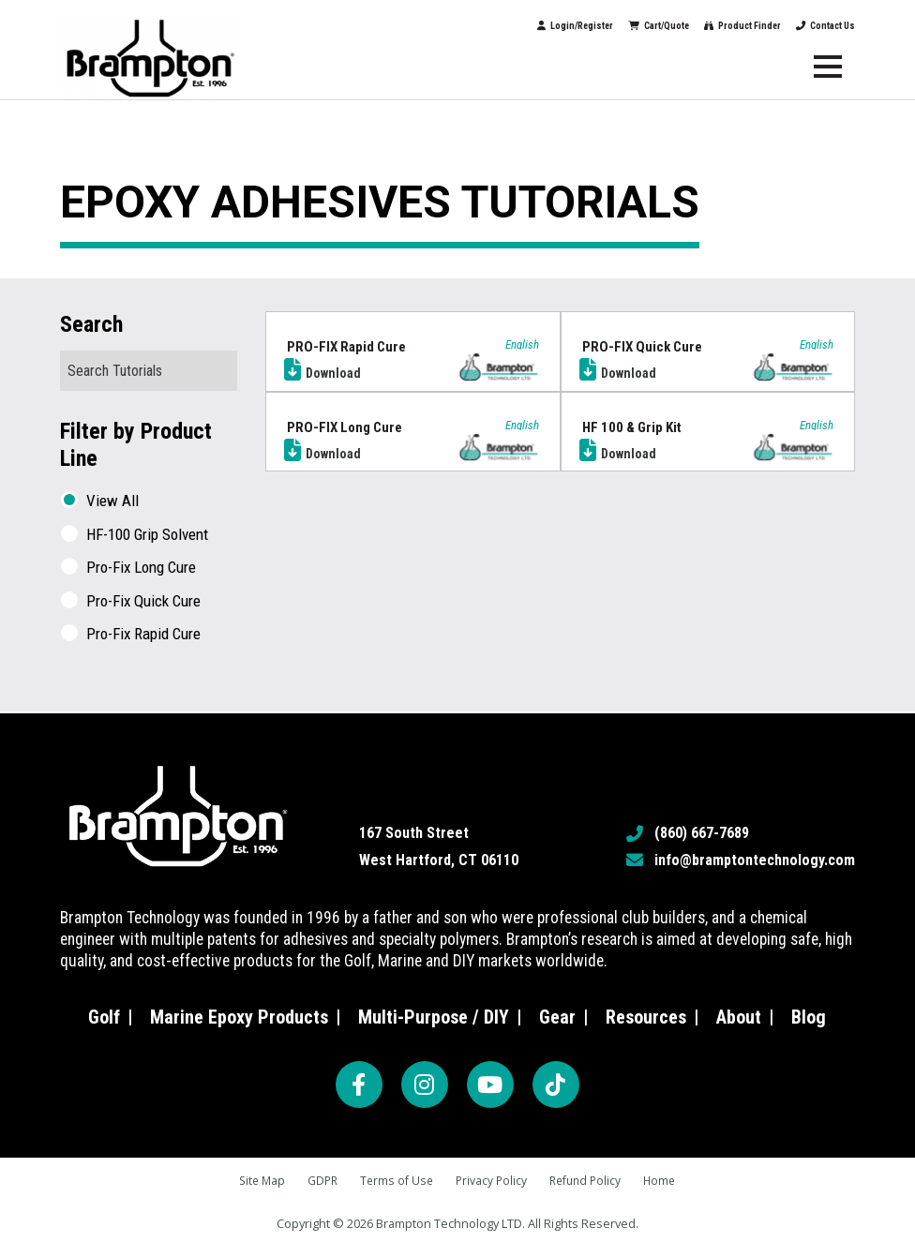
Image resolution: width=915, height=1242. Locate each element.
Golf (104, 1016)
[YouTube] (490, 1083)
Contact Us (819, 26)
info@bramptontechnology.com (754, 859)
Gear (557, 1016)
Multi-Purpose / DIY (433, 1016)
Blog (808, 1016)
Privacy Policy (492, 1180)
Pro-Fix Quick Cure (143, 601)
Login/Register (462, 26)
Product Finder (701, 26)
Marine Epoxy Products (239, 1016)
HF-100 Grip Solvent (147, 535)
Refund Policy (589, 1180)
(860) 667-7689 (701, 832)
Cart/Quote (584, 26)
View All (112, 501)
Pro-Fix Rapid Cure (143, 634)
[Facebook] (359, 1083)
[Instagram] (424, 1083)
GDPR (318, 1180)
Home (667, 1180)
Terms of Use (395, 1180)
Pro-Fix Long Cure (141, 568)
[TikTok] (555, 1083)
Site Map (255, 1180)
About (738, 1016)
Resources (646, 1016)
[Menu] (828, 66)
